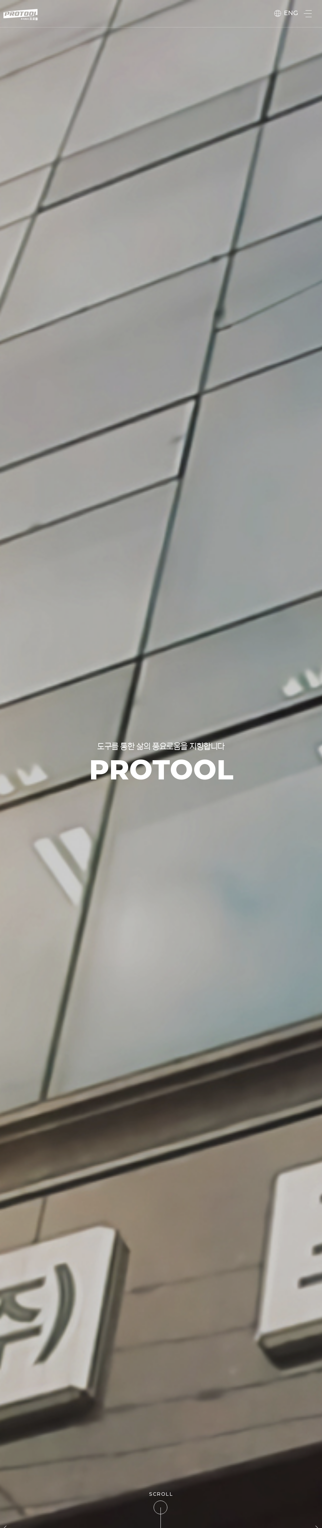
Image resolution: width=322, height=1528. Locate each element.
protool (20, 14)
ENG (286, 13)
